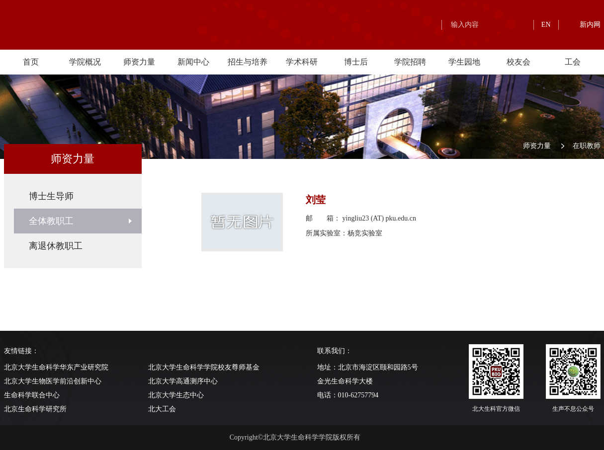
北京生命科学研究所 (35, 409)
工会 (573, 62)
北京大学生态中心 (176, 395)
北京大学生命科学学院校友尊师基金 (203, 367)
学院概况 (85, 62)
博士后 (356, 62)
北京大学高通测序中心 (183, 381)
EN (546, 24)
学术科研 (302, 62)
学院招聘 (410, 62)
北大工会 (162, 409)
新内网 (590, 24)
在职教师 (587, 146)
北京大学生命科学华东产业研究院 (56, 367)
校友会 (518, 62)
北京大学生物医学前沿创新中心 (52, 381)
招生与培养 (247, 62)
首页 (31, 62)
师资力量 (139, 62)
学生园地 (464, 62)
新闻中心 (193, 62)
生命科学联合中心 (32, 395)
